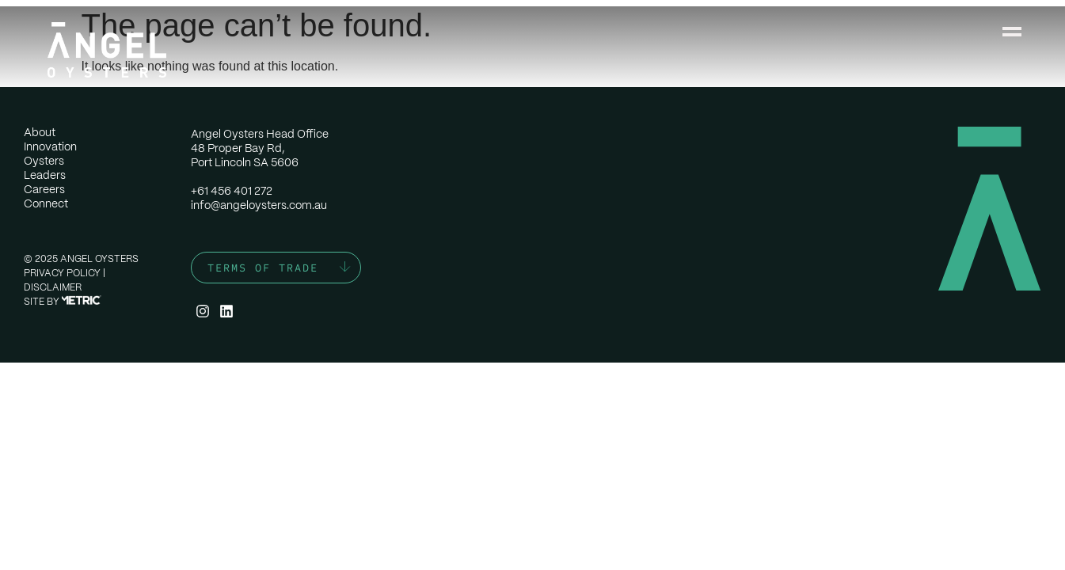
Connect (46, 203)
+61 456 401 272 (231, 191)
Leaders (45, 174)
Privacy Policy (62, 273)
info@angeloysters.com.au (259, 205)
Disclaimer (53, 287)
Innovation (50, 146)
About (39, 132)
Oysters (44, 160)
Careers (44, 189)
